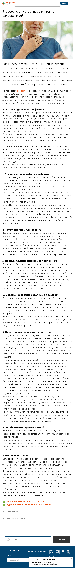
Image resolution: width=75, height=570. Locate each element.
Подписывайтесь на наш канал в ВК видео (28, 505)
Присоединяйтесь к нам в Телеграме (25, 502)
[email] (18, 562)
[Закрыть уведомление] (71, 559)
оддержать (42, 554)
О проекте (31, 554)
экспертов (22, 92)
